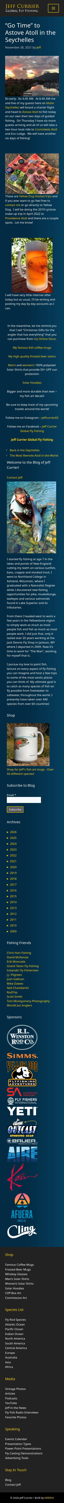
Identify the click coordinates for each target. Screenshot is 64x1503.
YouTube (11, 1403)
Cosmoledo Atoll (46, 129)
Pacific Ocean (14, 1329)
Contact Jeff (15, 477)
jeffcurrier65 (49, 418)
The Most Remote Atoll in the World (34, 455)
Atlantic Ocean (15, 1324)
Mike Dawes (15, 983)
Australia (11, 1357)
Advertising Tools (16, 1458)
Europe (10, 1353)
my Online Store (45, 339)
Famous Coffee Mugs (19, 1265)
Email (11, 795)
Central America (16, 1348)
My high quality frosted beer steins (32, 356)
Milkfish (49, 1497)
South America (15, 1343)
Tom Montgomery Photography (28, 1001)
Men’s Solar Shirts (17, 1279)
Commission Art (16, 1298)
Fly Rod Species (15, 1320)
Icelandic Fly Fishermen (23, 970)
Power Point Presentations (23, 1448)
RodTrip (12, 992)
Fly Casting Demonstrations (23, 1453)
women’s (28, 365)
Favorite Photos (15, 1417)
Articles (10, 1393)
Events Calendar (16, 1439)
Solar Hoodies (32, 383)
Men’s (12, 365)
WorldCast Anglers (19, 1005)
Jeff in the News (15, 1408)
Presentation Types (18, 1444)
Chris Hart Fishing (19, 953)
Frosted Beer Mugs (18, 1269)
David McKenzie (17, 957)
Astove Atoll (30, 112)
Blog (8, 1480)
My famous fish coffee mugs (32, 348)
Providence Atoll (16, 218)
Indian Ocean (14, 1334)
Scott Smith (14, 997)
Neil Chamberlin (18, 988)
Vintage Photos (15, 1389)
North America (15, 1338)
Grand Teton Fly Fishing (23, 966)
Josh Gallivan (15, 979)
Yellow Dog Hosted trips (35, 196)
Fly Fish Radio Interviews (21, 1412)
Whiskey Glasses (16, 1274)
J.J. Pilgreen (14, 975)
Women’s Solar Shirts (19, 1283)
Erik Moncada (16, 961)
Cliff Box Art (13, 1293)
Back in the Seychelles (24, 450)
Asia (8, 1362)
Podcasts (11, 1398)
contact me (12, 205)
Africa (9, 1367)
